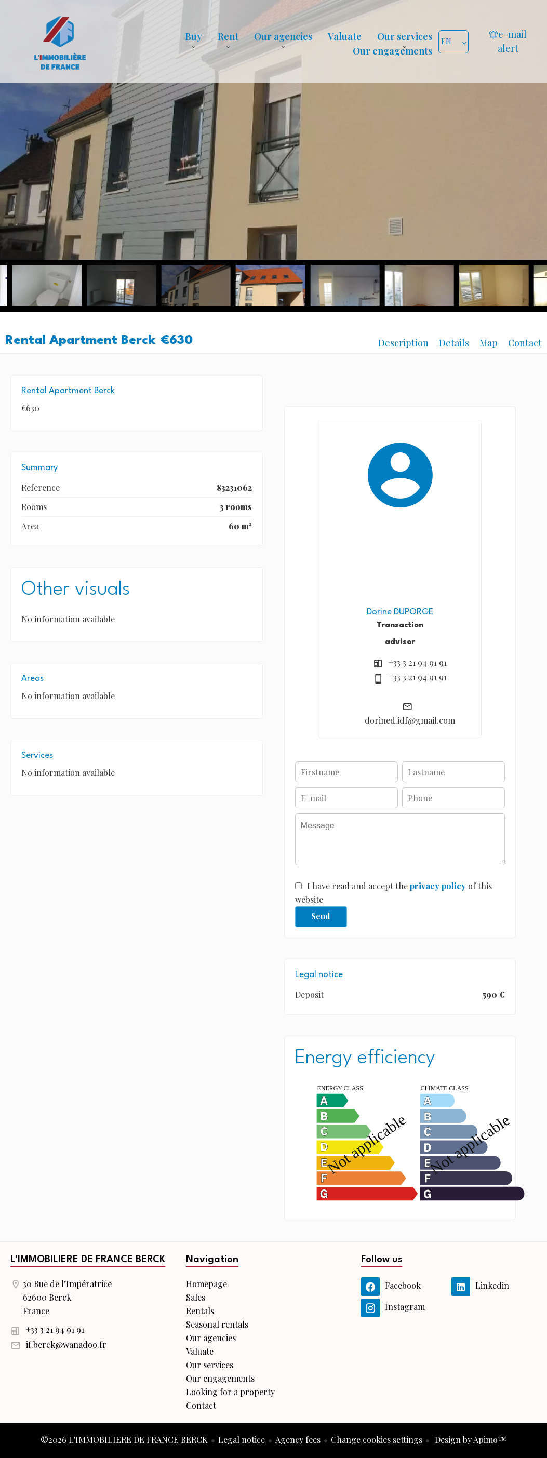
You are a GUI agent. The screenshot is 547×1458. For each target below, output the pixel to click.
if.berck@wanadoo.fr (66, 1344)
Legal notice (241, 1439)
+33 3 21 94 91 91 (418, 662)
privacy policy (438, 885)
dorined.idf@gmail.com (410, 720)
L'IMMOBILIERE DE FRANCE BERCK (87, 1259)
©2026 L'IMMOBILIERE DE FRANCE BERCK (124, 1439)
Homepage (59, 41)
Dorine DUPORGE (400, 612)
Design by (469, 1439)
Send (320, 916)
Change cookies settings (376, 1439)
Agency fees (298, 1439)
